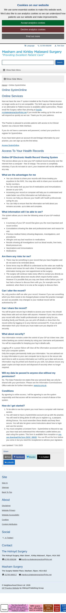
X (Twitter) (7, 538)
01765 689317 (9, 575)
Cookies (5, 520)
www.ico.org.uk (40, 385)
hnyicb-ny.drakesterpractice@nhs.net (35, 559)
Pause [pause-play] (4, 610)
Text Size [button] (59, 46)
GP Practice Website (10, 588)
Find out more (33, 36)
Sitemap (5, 487)
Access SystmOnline (10, 145)
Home (4, 85)
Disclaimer (6, 506)
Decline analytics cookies (33, 29)
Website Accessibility (10, 515)
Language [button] (29, 46)
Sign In (5, 483)
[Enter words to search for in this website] (28, 62)
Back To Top (7, 492)
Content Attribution (9, 524)
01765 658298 (44, 46)
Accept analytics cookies (33, 23)
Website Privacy (8, 510)
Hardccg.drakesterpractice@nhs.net (35, 575)
